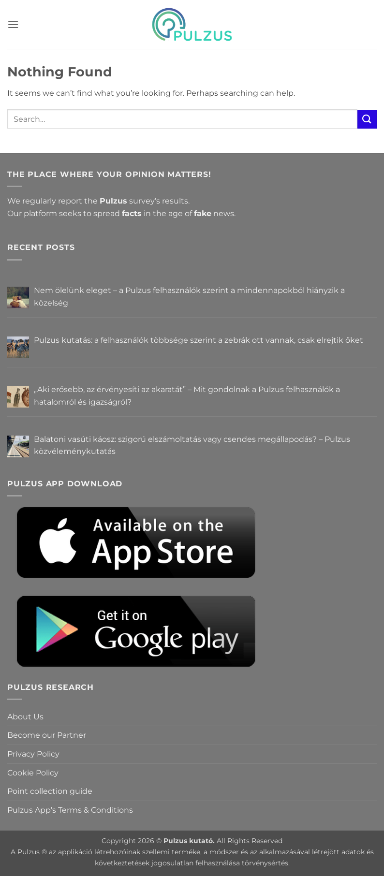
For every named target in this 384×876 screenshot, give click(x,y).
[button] (13, 24)
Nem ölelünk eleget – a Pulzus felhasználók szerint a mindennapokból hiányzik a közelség (189, 296)
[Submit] (367, 119)
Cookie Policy (33, 772)
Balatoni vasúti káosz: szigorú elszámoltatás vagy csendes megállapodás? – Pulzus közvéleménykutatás (192, 445)
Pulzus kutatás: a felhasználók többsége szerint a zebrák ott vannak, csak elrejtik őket (198, 340)
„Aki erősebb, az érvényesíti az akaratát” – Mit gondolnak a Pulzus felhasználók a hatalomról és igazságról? (187, 396)
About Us (25, 716)
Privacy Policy (33, 754)
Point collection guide (49, 791)
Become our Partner (46, 735)
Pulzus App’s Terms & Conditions (70, 810)
